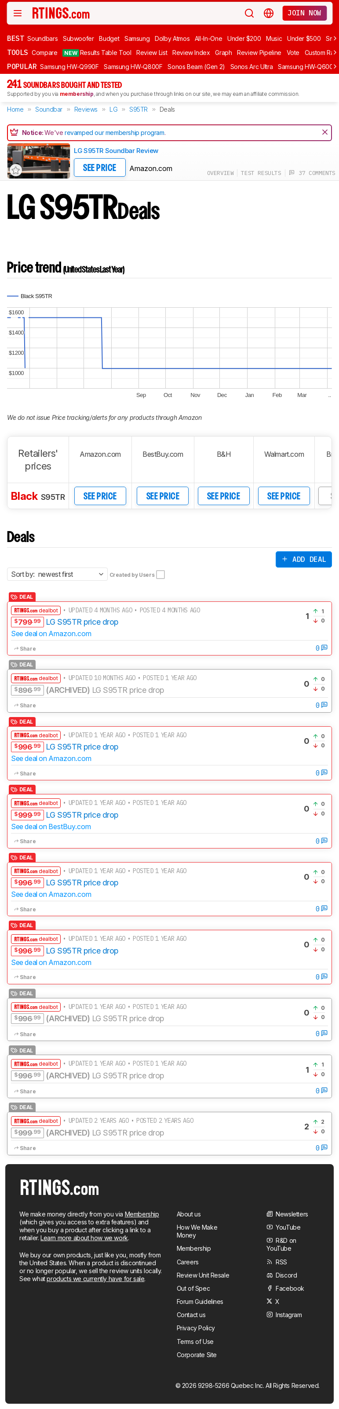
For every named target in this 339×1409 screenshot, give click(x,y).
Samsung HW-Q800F (133, 66)
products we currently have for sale (95, 1278)
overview (220, 173)
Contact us (191, 1314)
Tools (17, 52)
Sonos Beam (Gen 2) (196, 66)
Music (274, 38)
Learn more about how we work (84, 1238)
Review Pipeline (259, 52)
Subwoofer (78, 38)
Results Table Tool (96, 53)
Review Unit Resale (203, 1275)
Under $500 (304, 38)
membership (77, 94)
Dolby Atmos (172, 38)
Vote (293, 52)
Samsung (137, 38)
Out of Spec (193, 1288)
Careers (188, 1262)
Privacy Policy (196, 1328)
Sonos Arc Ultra (251, 66)
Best (15, 38)
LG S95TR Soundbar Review (116, 150)
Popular (21, 66)
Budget (109, 38)
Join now (304, 12)
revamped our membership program (114, 132)
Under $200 (244, 38)
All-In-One (208, 38)
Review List (151, 52)
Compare (45, 52)
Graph (223, 52)
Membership (142, 1214)
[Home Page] (61, 12)
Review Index (191, 52)
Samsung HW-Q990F (69, 66)
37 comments (312, 173)
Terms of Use (195, 1341)
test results (261, 173)
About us (189, 1214)
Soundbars (42, 38)
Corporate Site (197, 1354)
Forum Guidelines (200, 1301)
